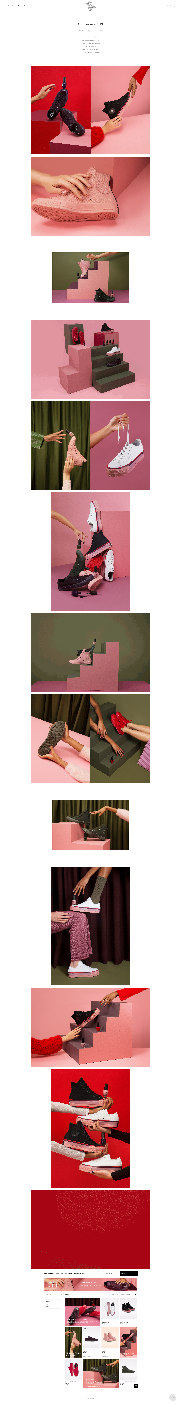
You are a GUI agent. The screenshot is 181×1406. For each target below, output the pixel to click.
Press (19, 6)
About (13, 6)
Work (7, 6)
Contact (26, 6)
